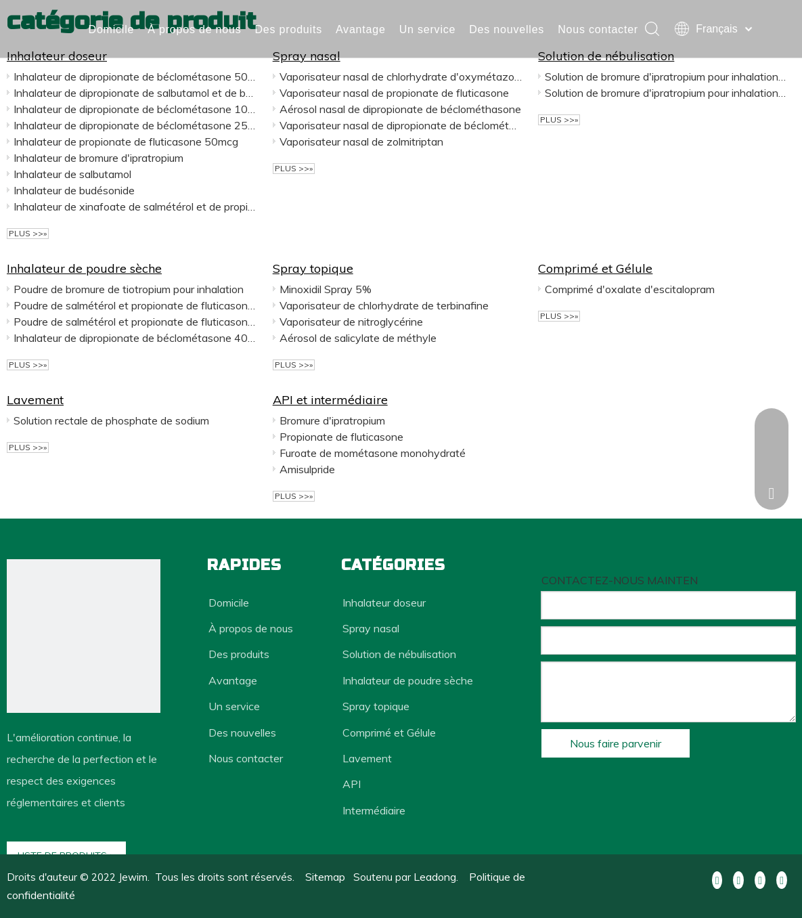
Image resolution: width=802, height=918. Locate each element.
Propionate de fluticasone (341, 436)
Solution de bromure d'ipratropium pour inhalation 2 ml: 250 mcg (666, 93)
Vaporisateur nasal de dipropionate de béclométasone (401, 125)
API (351, 784)
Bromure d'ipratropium (332, 420)
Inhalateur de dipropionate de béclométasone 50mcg (135, 76)
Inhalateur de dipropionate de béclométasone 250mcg (135, 125)
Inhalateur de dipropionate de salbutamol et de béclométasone (135, 93)
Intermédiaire (373, 810)
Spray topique (313, 268)
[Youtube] (760, 879)
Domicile (112, 15)
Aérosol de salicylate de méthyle (358, 338)
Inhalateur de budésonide (74, 190)
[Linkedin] (738, 879)
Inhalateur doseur (384, 602)
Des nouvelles (507, 15)
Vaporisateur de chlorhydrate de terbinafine (384, 305)
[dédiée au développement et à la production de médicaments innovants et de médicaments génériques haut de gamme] (83, 636)
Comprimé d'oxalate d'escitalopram (630, 289)
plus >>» (28, 233)
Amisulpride (307, 469)
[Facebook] (717, 879)
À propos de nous (195, 15)
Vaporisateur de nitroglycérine (351, 321)
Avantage (361, 15)
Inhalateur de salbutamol (72, 174)
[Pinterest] (781, 879)
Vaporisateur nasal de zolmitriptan (361, 141)
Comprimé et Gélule (595, 268)
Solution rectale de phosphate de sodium (111, 420)
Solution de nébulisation (399, 654)
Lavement (35, 400)
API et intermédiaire (330, 400)
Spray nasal (370, 628)
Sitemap (325, 876)
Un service (427, 15)
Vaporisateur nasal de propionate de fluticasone (394, 93)
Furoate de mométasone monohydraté (373, 453)
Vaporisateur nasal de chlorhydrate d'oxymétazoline (401, 76)
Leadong (435, 876)
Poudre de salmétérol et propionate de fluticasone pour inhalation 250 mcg (135, 305)
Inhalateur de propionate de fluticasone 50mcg (126, 141)
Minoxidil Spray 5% (326, 289)
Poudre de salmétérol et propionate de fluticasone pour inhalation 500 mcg (135, 321)
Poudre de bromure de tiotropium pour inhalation (129, 289)
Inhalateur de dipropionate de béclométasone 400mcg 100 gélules (135, 338)
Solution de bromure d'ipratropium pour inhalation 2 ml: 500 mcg (666, 76)
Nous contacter (129, 43)
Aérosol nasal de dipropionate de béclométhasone (400, 109)
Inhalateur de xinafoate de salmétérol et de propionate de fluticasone (135, 206)
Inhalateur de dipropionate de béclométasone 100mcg (135, 109)
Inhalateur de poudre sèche (84, 268)
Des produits (288, 15)
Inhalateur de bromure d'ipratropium (98, 158)
